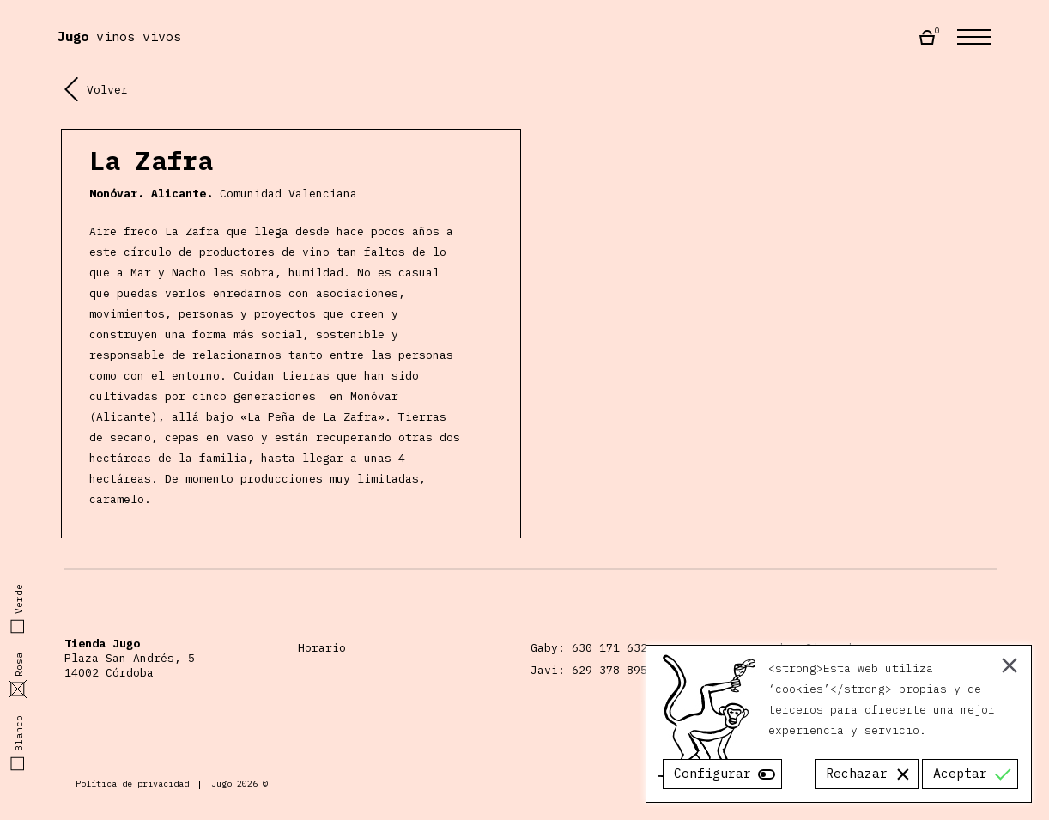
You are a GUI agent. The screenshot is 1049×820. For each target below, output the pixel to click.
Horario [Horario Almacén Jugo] (322, 648)
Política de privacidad (132, 783)
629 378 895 (609, 670)
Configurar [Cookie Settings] (712, 773)
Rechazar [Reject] (857, 773)
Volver (96, 89)
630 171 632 (609, 648)
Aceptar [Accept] (960, 773)
